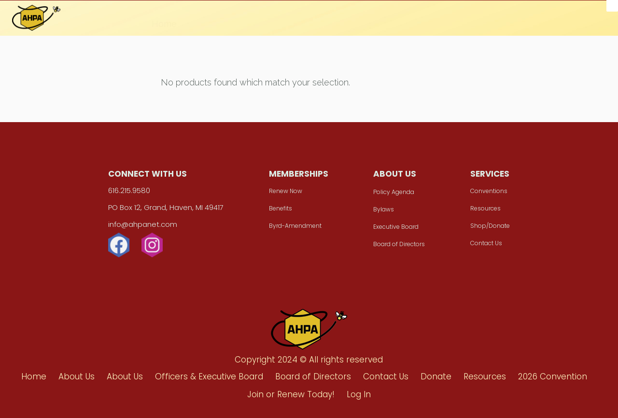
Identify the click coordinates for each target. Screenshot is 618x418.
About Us (211, 19)
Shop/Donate (490, 226)
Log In (359, 394)
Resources (314, 21)
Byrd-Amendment (295, 226)
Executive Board (396, 227)
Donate (261, 20)
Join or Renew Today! (481, 23)
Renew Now (285, 191)
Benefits (280, 208)
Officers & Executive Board (209, 376)
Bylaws (383, 209)
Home (164, 18)
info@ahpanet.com (142, 224)
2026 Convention (386, 22)
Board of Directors (399, 244)
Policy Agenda (393, 192)
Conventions (488, 191)
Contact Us (486, 243)
